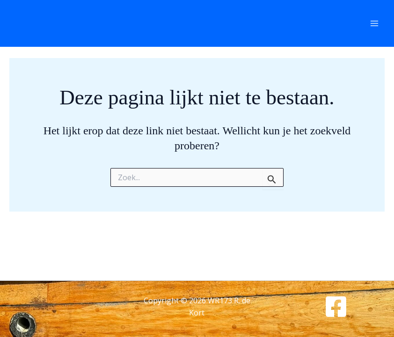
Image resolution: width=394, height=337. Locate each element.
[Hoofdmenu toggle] (374, 23)
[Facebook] (336, 306)
